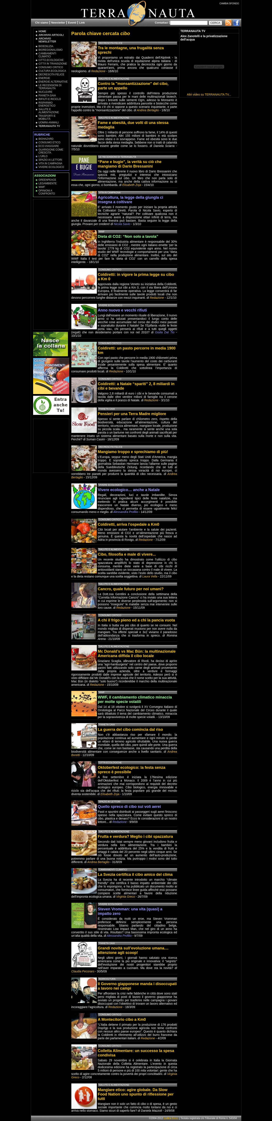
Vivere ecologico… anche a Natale (129, 490)
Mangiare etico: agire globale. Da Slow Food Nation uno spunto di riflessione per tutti (136, 1094)
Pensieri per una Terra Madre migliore (132, 414)
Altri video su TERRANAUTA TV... (209, 94)
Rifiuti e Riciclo (50, 99)
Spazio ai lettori (50, 159)
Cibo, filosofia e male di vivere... (127, 554)
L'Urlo (43, 156)
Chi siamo (41, 22)
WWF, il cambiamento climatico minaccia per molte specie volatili (135, 699)
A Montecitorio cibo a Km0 (122, 1019)
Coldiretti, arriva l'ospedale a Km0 (128, 524)
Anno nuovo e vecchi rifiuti (122, 310)
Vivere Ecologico (51, 167)
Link (82, 22)
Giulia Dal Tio (164, 332)
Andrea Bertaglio (148, 110)
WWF (42, 187)
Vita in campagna (50, 163)
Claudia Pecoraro (82, 971)
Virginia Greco (125, 896)
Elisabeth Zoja (131, 185)
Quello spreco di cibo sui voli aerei (129, 806)
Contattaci (161, 22)
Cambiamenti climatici (47, 55)
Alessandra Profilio (125, 512)
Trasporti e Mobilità (47, 117)
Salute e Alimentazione (49, 111)
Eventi (72, 22)
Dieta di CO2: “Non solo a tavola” (128, 236)
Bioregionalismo (51, 49)
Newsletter (58, 22)
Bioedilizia (46, 46)
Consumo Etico (50, 142)
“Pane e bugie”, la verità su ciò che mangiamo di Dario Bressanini (130, 164)
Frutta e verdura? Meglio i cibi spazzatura (135, 836)
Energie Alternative (53, 81)
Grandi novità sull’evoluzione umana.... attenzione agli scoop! (133, 950)
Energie (44, 78)
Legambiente (48, 183)
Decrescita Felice (51, 74)
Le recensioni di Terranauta (50, 87)
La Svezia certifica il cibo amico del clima (135, 874)
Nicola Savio (122, 224)
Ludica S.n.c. (171, 1118)
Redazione (98, 71)
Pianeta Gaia (47, 95)
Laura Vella (149, 576)
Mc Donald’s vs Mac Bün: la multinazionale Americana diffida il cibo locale (137, 653)
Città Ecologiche (51, 60)
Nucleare (45, 91)
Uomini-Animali (49, 122)
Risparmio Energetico (47, 104)
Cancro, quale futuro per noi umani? (131, 589)
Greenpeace (47, 179)
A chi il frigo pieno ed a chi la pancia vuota (136, 620)
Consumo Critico (51, 67)
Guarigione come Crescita (51, 151)
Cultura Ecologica (52, 70)
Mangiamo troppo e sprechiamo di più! (133, 452)
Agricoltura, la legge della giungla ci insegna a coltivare (130, 199)
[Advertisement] (51, 264)
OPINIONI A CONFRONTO (47, 192)
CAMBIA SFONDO (229, 3)
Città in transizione (53, 63)
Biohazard (46, 138)
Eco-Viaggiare (49, 146)
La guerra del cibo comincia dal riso (130, 729)
